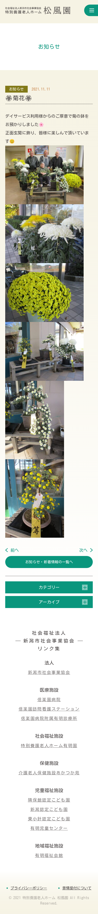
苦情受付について (76, 888)
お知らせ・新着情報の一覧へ (49, 562)
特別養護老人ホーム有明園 (49, 745)
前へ (14, 550)
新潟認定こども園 (49, 809)
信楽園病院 (49, 699)
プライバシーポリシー (28, 888)
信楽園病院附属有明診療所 (49, 718)
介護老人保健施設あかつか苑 (49, 773)
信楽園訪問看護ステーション (49, 709)
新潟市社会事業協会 (49, 672)
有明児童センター (49, 828)
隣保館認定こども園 (49, 800)
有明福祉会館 (49, 855)
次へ (83, 550)
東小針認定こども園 (49, 819)
